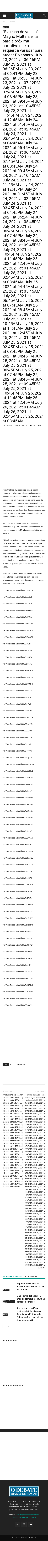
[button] (44, 15)
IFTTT (12, 1064)
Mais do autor (31, 1276)
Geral (5, 1314)
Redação (9, 425)
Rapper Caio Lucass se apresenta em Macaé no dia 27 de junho (30, 1286)
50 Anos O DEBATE (6, 1301)
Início (4, 22)
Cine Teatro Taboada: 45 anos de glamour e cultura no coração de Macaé (31, 1299)
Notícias (12, 22)
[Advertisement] (24, 461)
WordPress (21, 1064)
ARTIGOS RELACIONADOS (12, 1276)
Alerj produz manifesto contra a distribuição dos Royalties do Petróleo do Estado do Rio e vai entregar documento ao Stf (30, 1314)
